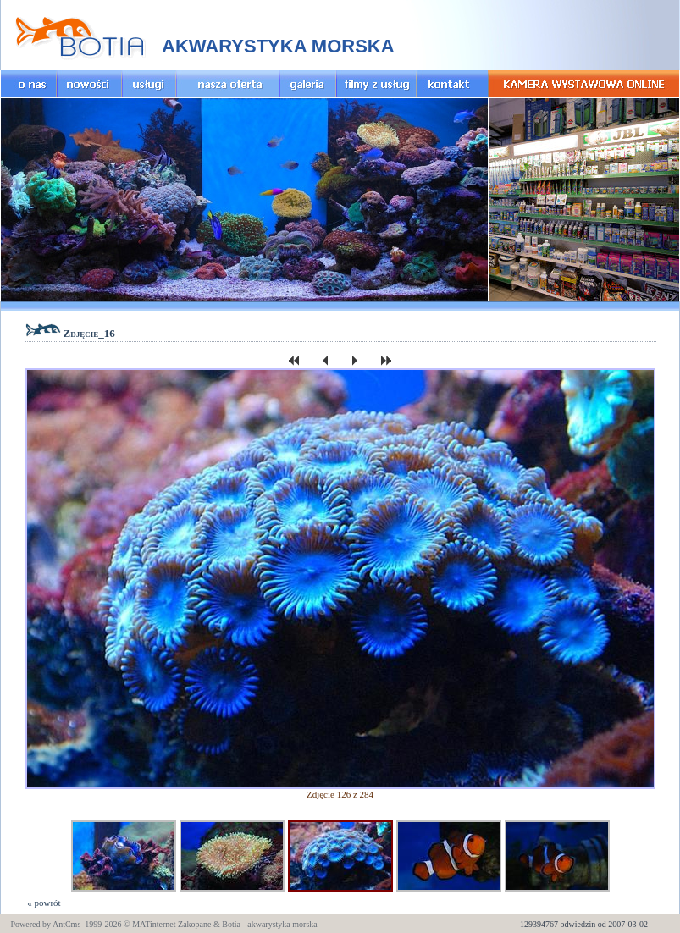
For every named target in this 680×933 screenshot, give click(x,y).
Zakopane (194, 924)
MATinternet (153, 924)
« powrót (43, 902)
